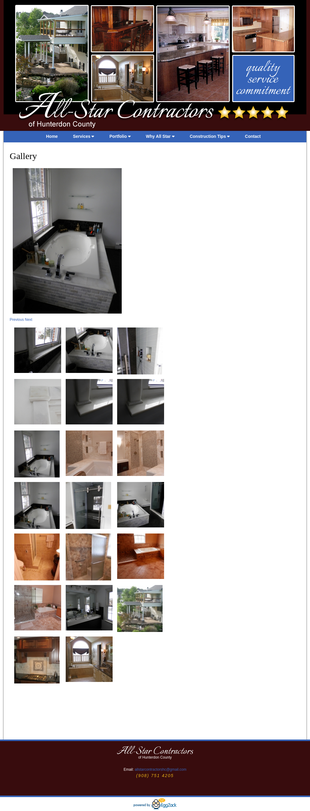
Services (83, 136)
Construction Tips (210, 136)
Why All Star (160, 136)
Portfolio (119, 136)
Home (52, 136)
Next (28, 319)
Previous (17, 319)
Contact (253, 136)
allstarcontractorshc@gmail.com (160, 769)
